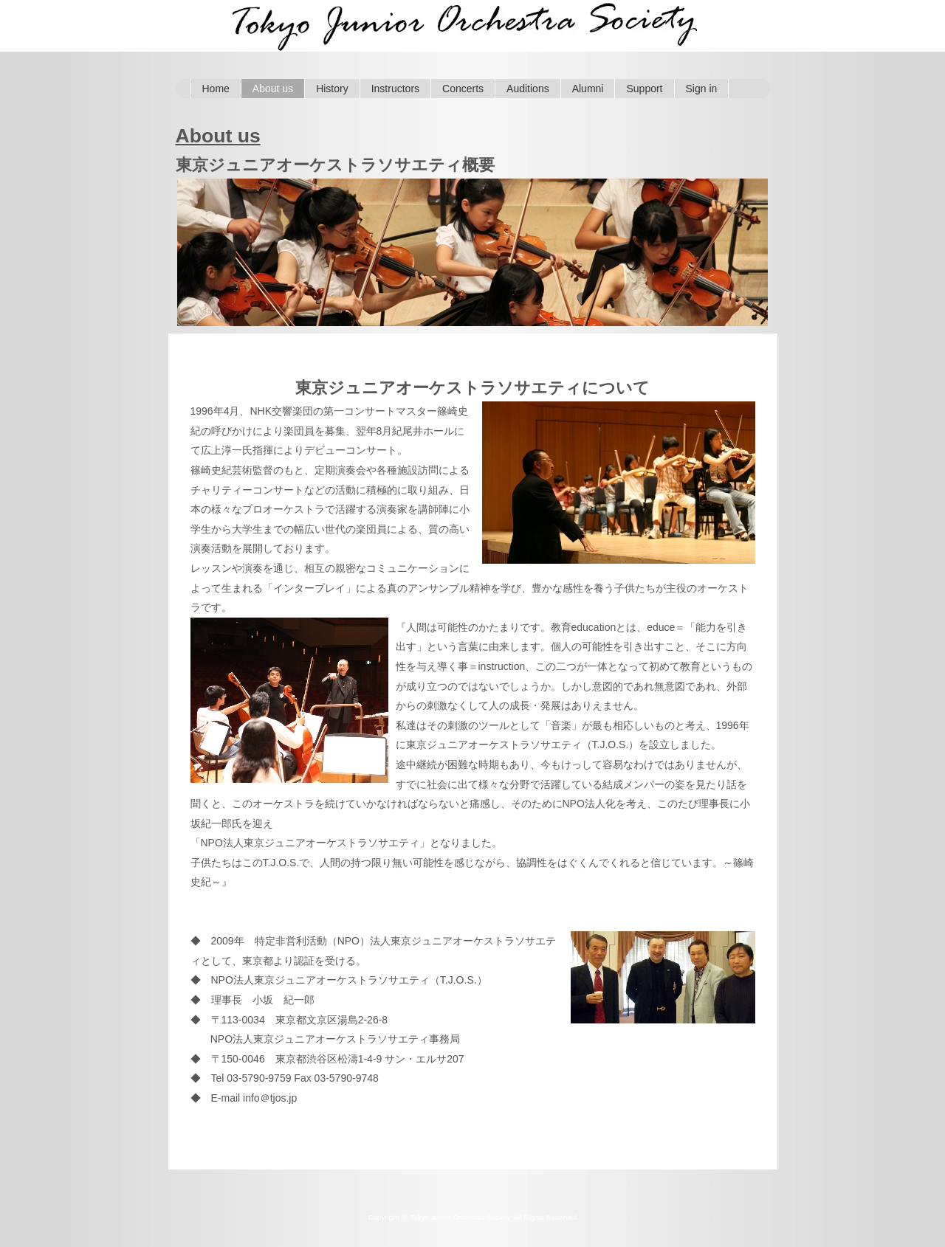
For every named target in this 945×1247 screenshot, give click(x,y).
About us (272, 88)
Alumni (588, 88)
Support (644, 88)
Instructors (395, 88)
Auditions (527, 88)
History (332, 88)
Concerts (463, 88)
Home (216, 88)
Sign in (702, 88)
